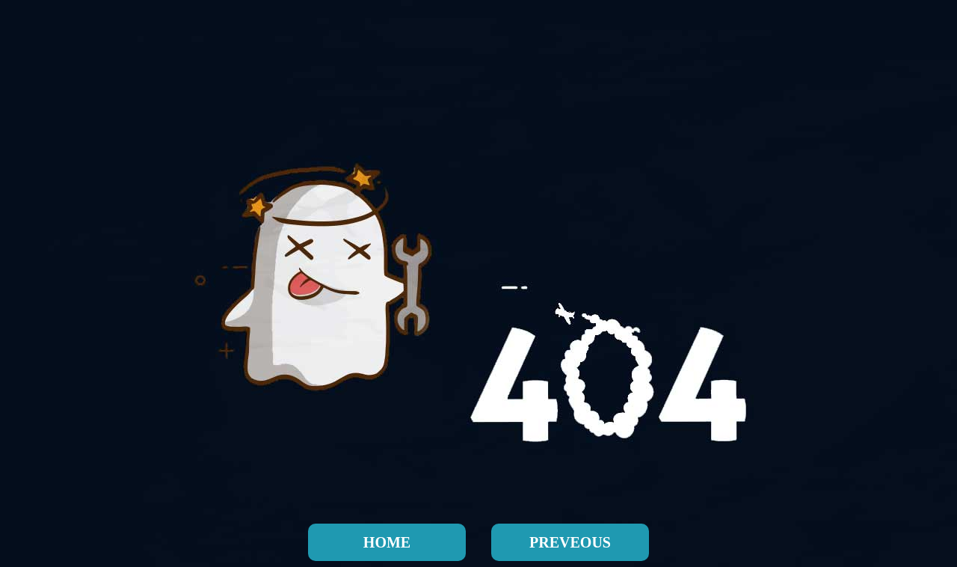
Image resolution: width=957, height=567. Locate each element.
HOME (386, 542)
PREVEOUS (570, 542)
